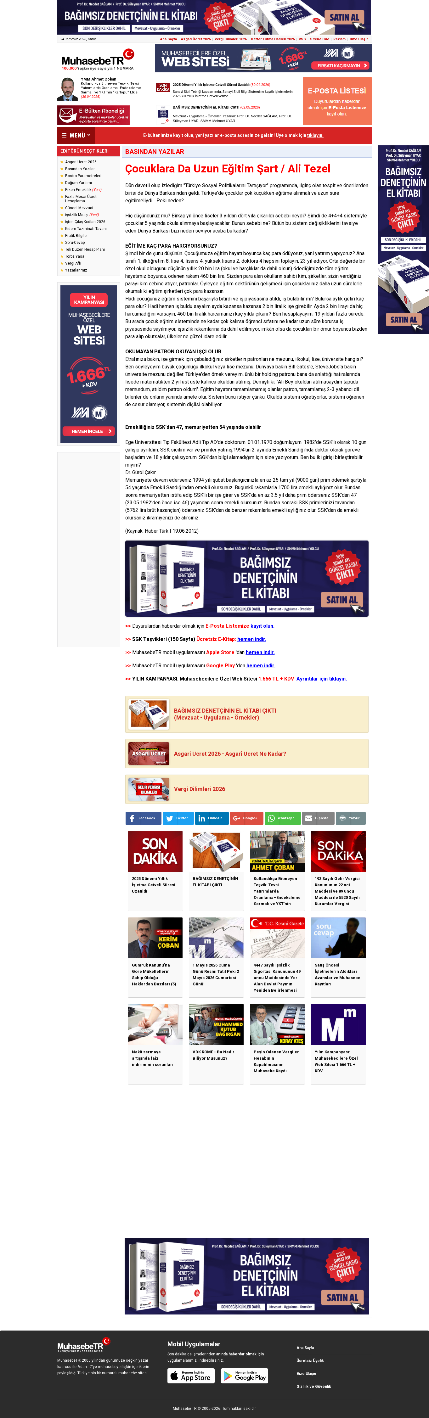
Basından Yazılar (80, 169)
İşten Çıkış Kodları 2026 (85, 222)
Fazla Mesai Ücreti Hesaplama (81, 198)
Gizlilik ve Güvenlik (313, 1386)
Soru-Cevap (75, 242)
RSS (302, 39)
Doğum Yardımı (78, 183)
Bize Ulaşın (359, 39)
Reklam (339, 39)
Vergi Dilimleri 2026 (231, 39)
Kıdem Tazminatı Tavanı (86, 229)
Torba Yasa (74, 256)
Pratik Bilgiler (76, 235)
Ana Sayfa (168, 39)
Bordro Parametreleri (83, 176)
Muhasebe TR (185, 1408)
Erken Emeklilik (83, 190)
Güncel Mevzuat (79, 208)
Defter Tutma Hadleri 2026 (273, 39)
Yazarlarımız (76, 270)
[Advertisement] (88, 549)
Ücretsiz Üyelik (310, 1361)
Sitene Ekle (319, 39)
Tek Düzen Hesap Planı (85, 249)
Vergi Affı (73, 263)
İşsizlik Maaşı (82, 215)
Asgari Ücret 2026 (196, 39)
